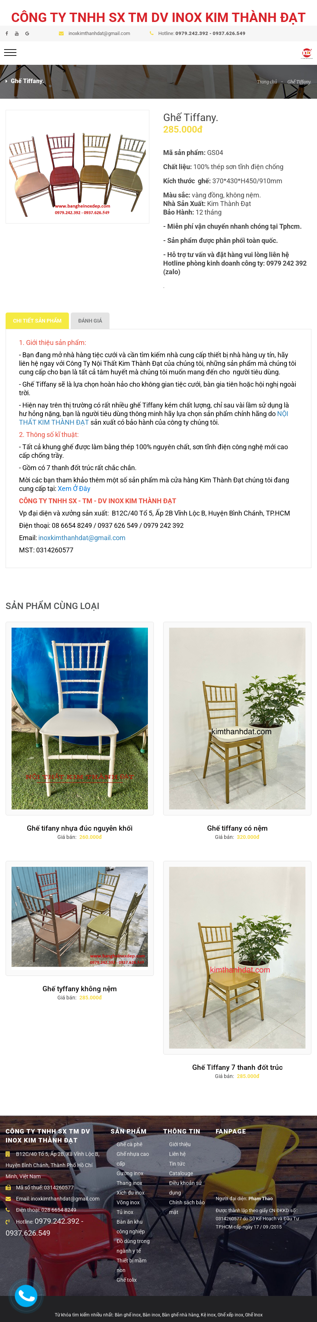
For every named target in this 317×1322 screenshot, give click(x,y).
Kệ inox (208, 1315)
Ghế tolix (127, 1280)
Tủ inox (125, 1212)
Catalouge (181, 1173)
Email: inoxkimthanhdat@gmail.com (52, 1199)
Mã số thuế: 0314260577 (40, 1188)
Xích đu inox (131, 1193)
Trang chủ (267, 82)
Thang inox (129, 1183)
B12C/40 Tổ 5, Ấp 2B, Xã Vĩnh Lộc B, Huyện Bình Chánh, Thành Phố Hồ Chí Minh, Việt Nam (52, 1165)
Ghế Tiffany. (299, 82)
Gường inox (130, 1173)
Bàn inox (151, 1315)
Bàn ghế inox (128, 1315)
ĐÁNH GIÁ (90, 321)
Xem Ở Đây (74, 488)
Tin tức (177, 1164)
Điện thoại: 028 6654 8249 (41, 1210)
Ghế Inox (254, 1315)
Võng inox (128, 1202)
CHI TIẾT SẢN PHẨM (37, 321)
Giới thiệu (180, 1144)
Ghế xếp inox (230, 1315)
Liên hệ (177, 1154)
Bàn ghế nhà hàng (180, 1315)
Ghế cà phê (129, 1144)
